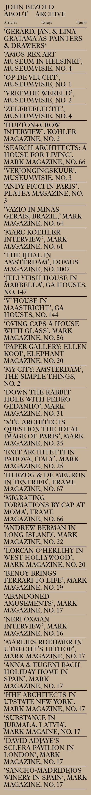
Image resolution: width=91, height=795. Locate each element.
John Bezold (28, 7)
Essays (46, 22)
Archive (50, 14)
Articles (10, 22)
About (16, 14)
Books (81, 22)
